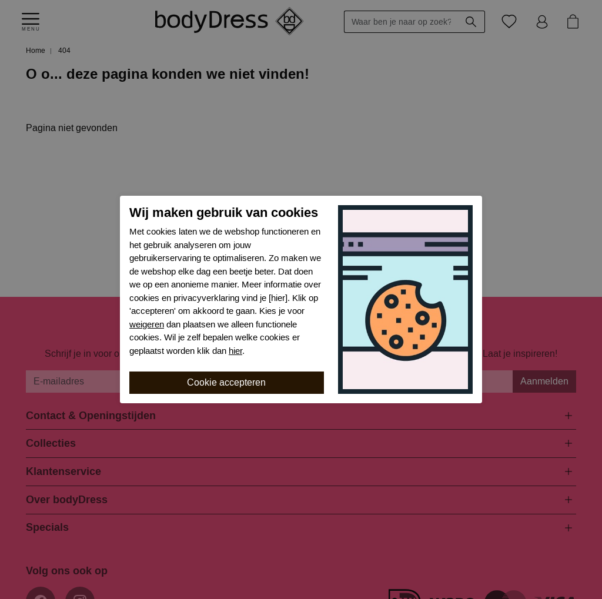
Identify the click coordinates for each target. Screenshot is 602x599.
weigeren (146, 324)
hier (235, 351)
